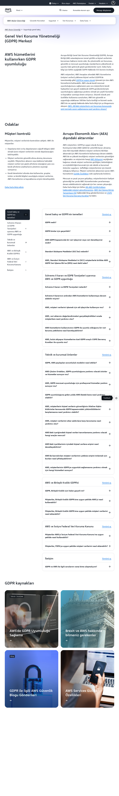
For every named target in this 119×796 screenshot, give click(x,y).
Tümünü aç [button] (106, 214)
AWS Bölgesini (96, 159)
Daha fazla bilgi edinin (14, 187)
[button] (103, 10)
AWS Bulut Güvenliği (13, 30)
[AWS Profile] (113, 3)
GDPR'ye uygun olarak (85, 80)
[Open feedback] (116, 398)
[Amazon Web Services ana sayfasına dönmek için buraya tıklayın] (8, 12)
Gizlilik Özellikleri (81, 173)
